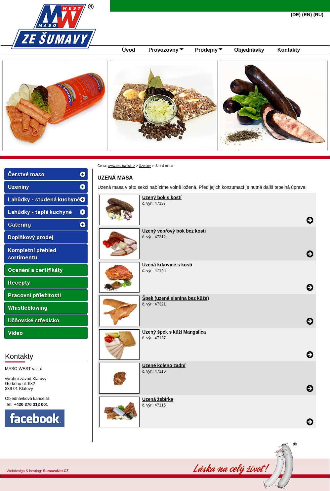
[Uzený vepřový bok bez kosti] (119, 257)
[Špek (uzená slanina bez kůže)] (119, 324)
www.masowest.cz (121, 166)
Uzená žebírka (157, 399)
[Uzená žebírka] (119, 425)
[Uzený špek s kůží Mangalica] (119, 358)
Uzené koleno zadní (164, 365)
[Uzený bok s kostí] (119, 223)
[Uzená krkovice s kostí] (119, 291)
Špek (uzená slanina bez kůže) (175, 298)
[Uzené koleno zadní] (119, 392)
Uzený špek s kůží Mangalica (174, 332)
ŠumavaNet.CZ (56, 471)
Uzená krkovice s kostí (167, 264)
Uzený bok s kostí (162, 197)
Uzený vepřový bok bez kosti (174, 231)
